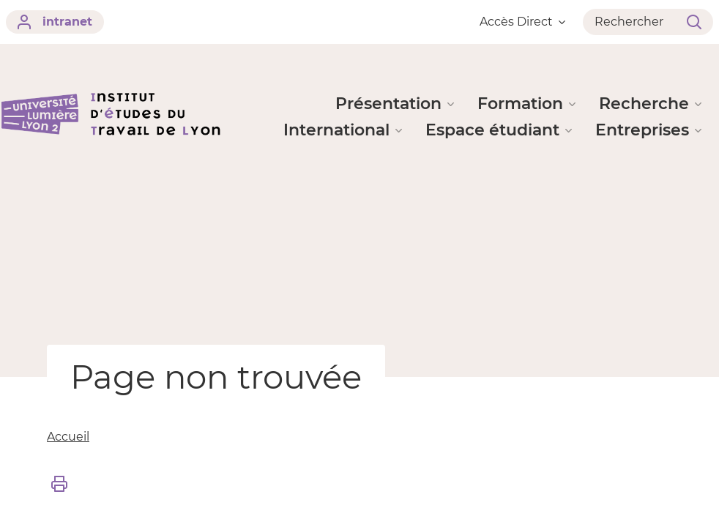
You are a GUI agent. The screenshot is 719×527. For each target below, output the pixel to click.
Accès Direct (522, 22)
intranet (55, 22)
